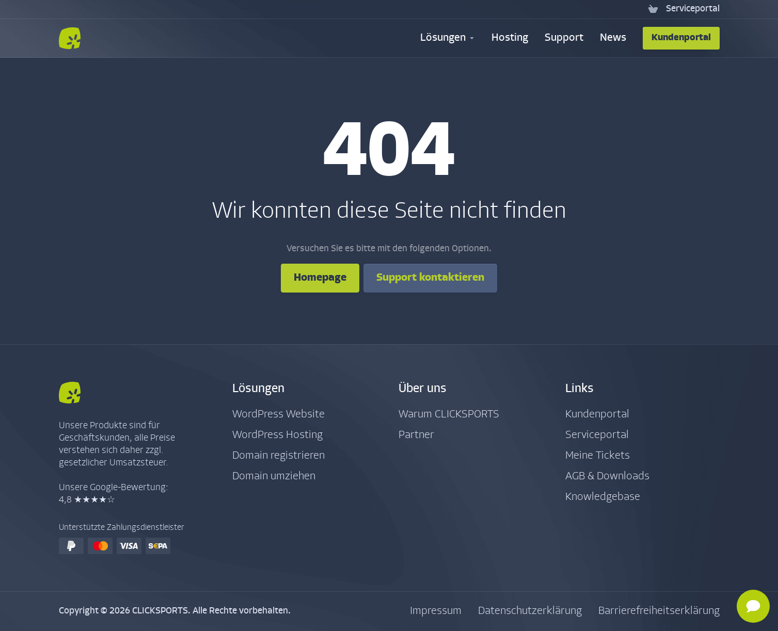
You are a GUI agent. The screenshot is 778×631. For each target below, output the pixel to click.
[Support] (564, 38)
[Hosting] (509, 38)
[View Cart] (653, 9)
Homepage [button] (320, 277)
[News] (613, 38)
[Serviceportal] (691, 9)
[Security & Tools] (447, 38)
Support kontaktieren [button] (430, 277)
